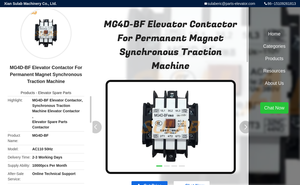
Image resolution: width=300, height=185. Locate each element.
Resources (274, 70)
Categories (274, 46)
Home (274, 33)
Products (28, 93)
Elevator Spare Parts (54, 93)
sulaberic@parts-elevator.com (231, 4)
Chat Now (274, 107)
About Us (274, 83)
